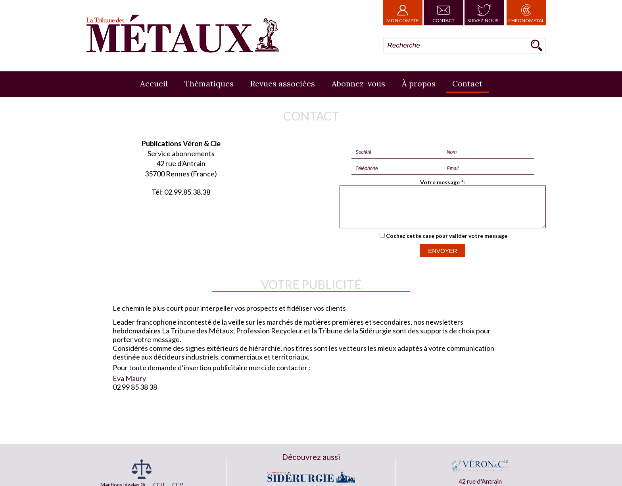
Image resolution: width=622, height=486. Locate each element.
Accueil (154, 83)
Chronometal (526, 12)
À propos (419, 83)
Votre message (440, 182)
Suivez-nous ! (484, 12)
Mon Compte (402, 12)
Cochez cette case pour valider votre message (446, 242)
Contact (443, 12)
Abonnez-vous (358, 83)
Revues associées (282, 83)
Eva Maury (129, 385)
